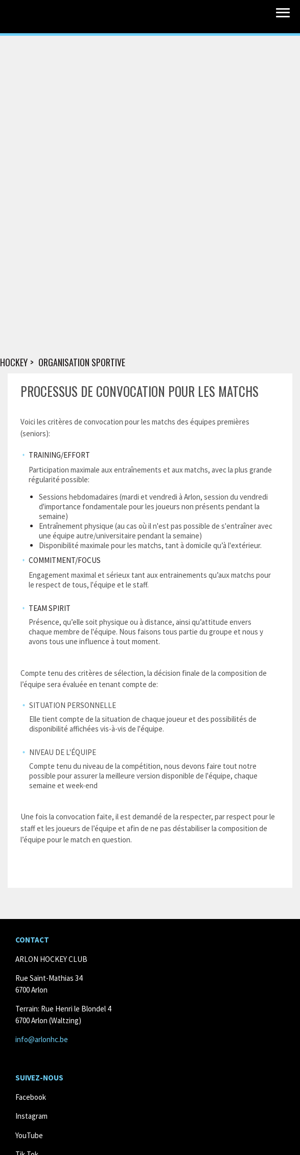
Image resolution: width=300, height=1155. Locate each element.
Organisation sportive (81, 362)
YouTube (29, 1135)
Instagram (31, 1116)
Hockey (14, 362)
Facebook (30, 1097)
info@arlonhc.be (41, 1039)
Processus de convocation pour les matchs (139, 391)
